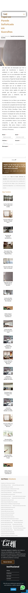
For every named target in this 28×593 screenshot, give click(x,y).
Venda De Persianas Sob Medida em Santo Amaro (8, 379)
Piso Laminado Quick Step (6, 528)
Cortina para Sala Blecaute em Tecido (8, 490)
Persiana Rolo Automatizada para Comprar (10, 518)
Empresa (9, 573)
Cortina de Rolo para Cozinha (18, 485)
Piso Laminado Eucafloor (18, 526)
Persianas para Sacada (17, 524)
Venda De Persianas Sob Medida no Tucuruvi (8, 347)
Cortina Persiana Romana (6, 492)
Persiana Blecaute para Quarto (7, 511)
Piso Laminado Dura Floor (6, 526)
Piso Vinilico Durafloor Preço (7, 530)
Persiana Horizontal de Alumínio (7, 517)
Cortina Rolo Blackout (17, 492)
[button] (24, 14)
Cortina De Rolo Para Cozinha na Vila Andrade (8, 299)
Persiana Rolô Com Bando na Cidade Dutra (8, 221)
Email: (17, 134)
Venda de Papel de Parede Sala (7, 531)
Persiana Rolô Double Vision (7, 522)
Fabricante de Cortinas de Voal (7, 500)
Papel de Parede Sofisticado (7, 509)
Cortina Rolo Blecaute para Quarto (8, 494)
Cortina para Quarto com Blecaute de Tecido (10, 488)
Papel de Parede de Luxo (6, 505)
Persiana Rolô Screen (18, 522)
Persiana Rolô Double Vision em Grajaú (8, 456)
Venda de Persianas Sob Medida (7, 533)
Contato (9, 579)
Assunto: (17, 140)
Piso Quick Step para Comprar (19, 528)
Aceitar (13, 589)
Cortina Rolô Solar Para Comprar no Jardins (8, 205)
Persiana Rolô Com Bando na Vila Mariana (8, 425)
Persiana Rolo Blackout (6, 520)
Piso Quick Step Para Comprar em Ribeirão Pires (8, 252)
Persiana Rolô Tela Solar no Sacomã (8, 267)
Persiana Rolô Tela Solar (6, 524)
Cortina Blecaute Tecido (6, 485)
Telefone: (5, 140)
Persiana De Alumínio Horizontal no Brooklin (8, 237)
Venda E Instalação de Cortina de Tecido (9, 535)
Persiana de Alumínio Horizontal (7, 513)
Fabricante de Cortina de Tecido (18, 498)
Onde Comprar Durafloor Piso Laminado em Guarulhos (8, 473)
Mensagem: (5, 146)
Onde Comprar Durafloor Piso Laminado (9, 502)
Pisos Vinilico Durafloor (19, 530)
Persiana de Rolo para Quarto (7, 515)
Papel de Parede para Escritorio (19, 505)
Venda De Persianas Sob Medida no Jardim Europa (8, 410)
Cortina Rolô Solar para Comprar (19, 496)
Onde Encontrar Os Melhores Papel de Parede (10, 503)
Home (8, 570)
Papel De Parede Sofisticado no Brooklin (8, 284)
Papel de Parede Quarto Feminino (8, 507)
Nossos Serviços (7, 562)
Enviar (14, 160)
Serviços (9, 576)
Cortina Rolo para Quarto (6, 496)
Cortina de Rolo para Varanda (7, 487)
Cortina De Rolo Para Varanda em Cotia (8, 331)
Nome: (4, 134)
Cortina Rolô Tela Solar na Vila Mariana (8, 362)
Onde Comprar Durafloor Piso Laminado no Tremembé (8, 316)
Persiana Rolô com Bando (17, 520)
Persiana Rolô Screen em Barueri (8, 440)
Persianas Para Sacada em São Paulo (8, 394)
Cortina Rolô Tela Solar (5, 498)
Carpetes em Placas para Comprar (8, 483)
